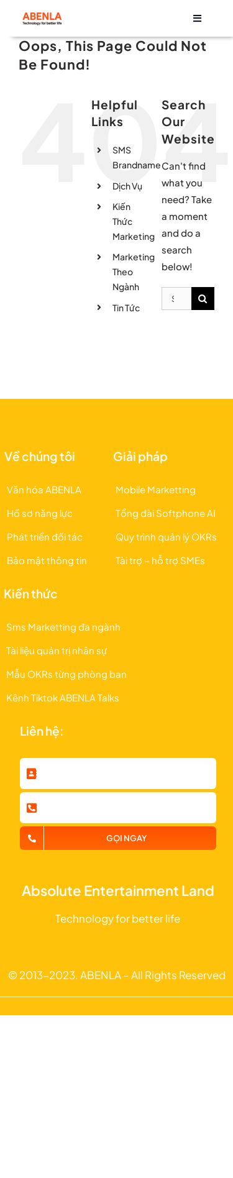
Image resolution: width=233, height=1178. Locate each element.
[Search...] (176, 298)
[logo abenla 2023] (41, 16)
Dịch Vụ (127, 185)
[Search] (202, 298)
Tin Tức (126, 307)
